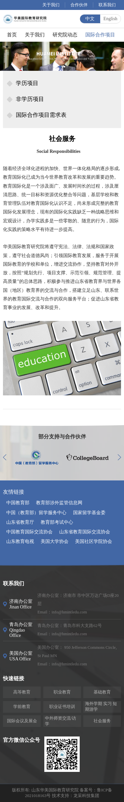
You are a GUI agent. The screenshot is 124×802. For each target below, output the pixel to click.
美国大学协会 (54, 541)
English (110, 18)
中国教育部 (17, 502)
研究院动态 (65, 34)
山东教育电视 (20, 541)
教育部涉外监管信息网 (59, 502)
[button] (60, 67)
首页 (12, 34)
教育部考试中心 (57, 522)
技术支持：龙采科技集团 (75, 795)
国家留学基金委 (89, 512)
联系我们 (107, 4)
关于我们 (51, 4)
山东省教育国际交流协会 (84, 531)
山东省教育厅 (20, 522)
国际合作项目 (100, 34)
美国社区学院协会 (93, 541)
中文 (90, 18)
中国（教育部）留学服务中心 (36, 512)
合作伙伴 (79, 4)
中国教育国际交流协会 (29, 531)
